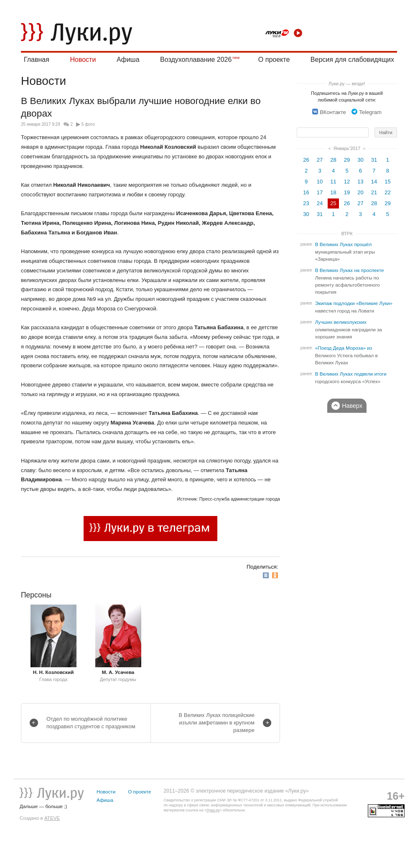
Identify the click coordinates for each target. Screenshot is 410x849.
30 (360, 160)
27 (320, 160)
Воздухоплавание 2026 (196, 59)
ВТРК (346, 233)
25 (333, 203)
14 (374, 181)
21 (374, 192)
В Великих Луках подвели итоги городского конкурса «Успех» (351, 377)
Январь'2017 (347, 148)
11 (333, 181)
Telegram (366, 112)
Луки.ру (212, 810)
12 (347, 181)
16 (306, 192)
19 (347, 192)
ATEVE (52, 818)
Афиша (128, 59)
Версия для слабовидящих (352, 59)
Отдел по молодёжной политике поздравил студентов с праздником (90, 723)
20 (360, 192)
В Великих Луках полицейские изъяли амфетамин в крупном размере (217, 722)
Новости (83, 59)
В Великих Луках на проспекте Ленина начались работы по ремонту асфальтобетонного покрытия (349, 281)
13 (360, 181)
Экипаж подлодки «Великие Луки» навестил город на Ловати (353, 307)
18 (333, 192)
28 (333, 160)
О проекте (274, 59)
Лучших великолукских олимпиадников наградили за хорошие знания (348, 329)
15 (387, 181)
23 (306, 203)
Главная (36, 59)
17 (320, 192)
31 (374, 160)
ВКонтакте (329, 112)
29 (347, 160)
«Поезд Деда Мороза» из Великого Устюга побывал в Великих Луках (346, 355)
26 (306, 160)
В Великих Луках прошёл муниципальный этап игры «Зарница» (345, 252)
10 (320, 181)
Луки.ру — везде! (347, 83)
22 (387, 192)
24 (320, 203)
